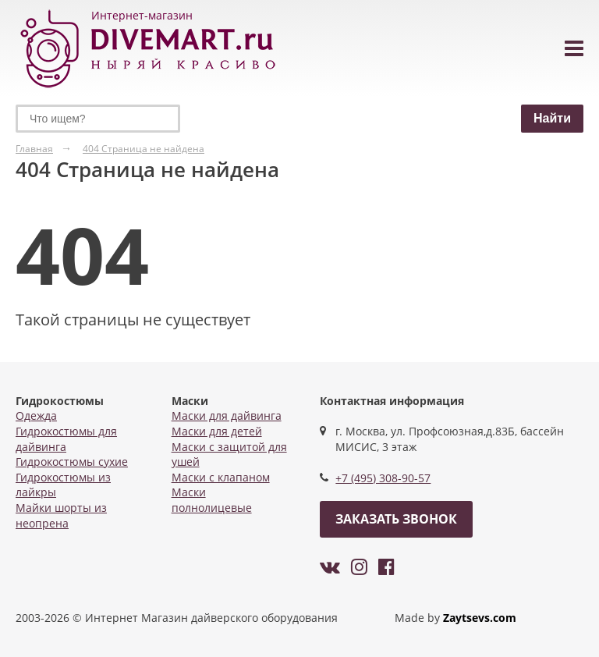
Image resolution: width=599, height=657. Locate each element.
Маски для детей (217, 431)
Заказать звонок (396, 518)
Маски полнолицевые (212, 500)
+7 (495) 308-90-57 (383, 478)
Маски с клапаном (221, 477)
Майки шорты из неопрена (61, 515)
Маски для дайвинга (227, 415)
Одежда (36, 415)
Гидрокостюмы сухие (72, 461)
